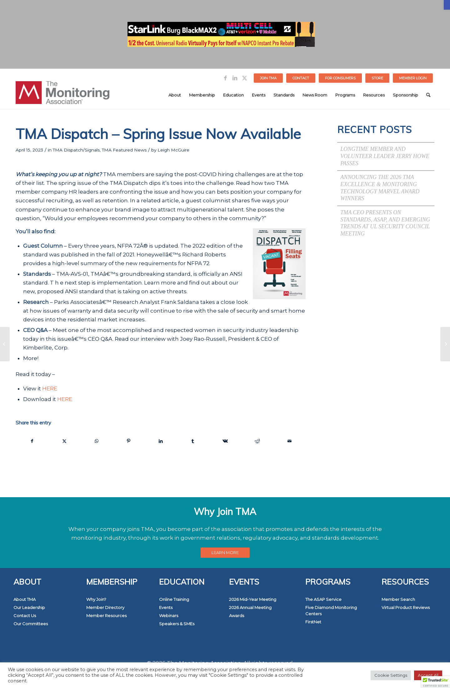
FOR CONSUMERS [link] (340, 78)
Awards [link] (236, 615)
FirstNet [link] (313, 621)
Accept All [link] (428, 675)
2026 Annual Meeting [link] (250, 607)
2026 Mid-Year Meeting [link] (252, 599)
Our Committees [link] (30, 623)
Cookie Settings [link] (390, 675)
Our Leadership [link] (29, 607)
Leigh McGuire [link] (173, 149)
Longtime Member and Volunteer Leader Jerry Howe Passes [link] (384, 156)
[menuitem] (268, 78)
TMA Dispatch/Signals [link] (76, 149)
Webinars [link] (168, 615)
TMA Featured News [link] (124, 149)
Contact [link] (300, 78)
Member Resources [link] (106, 615)
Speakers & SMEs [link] (176, 623)
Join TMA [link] (268, 78)
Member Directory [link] (105, 607)
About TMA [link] (24, 599)
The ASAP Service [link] (323, 599)
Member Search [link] (398, 599)
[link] (447, 5)
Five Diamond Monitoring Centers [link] (331, 610)
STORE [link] (377, 78)
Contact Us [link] (24, 615)
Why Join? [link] (96, 599)
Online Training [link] (174, 599)
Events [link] (165, 607)
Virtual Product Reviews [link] (406, 607)
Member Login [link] (413, 78)
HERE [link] (49, 388)
